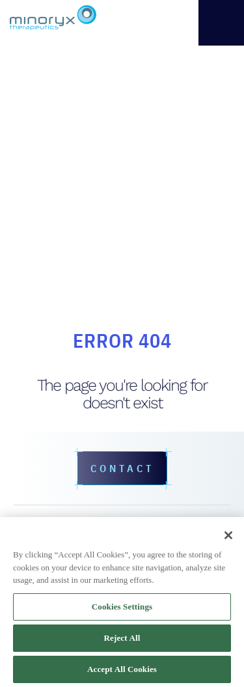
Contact (122, 468)
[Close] (228, 535)
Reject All (122, 638)
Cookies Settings (122, 606)
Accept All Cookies (122, 669)
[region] (122, 602)
